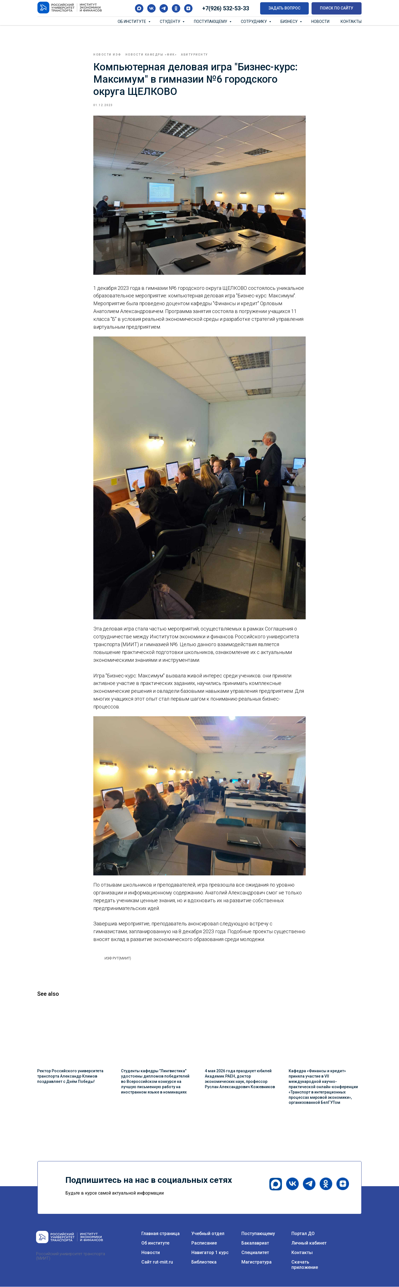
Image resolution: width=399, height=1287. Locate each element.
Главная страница (160, 1233)
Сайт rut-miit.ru (157, 1262)
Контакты (351, 21)
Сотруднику (254, 21)
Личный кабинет (309, 1243)
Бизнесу (289, 21)
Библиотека (204, 1262)
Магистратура (256, 1262)
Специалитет (255, 1252)
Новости (320, 21)
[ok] (176, 8)
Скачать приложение (304, 1265)
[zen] (188, 8)
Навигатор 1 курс (210, 1252)
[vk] (151, 8)
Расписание (204, 1243)
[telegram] (164, 8)
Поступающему (211, 21)
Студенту (170, 21)
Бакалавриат (255, 1243)
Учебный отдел (207, 1233)
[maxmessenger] (139, 8)
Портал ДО (303, 1233)
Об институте (132, 21)
